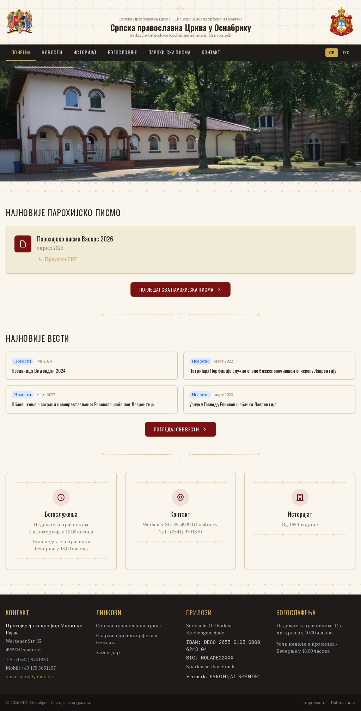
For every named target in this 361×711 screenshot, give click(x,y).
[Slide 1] (173, 174)
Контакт (211, 52)
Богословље (122, 52)
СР (332, 52)
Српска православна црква (128, 625)
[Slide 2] (180, 174)
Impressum (314, 702)
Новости (52, 52)
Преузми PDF (57, 259)
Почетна (20, 52)
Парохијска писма (169, 52)
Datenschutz (343, 702)
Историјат (85, 52)
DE (346, 52)
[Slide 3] (187, 174)
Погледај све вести (180, 429)
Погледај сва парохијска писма (180, 289)
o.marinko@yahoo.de (29, 676)
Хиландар (108, 652)
